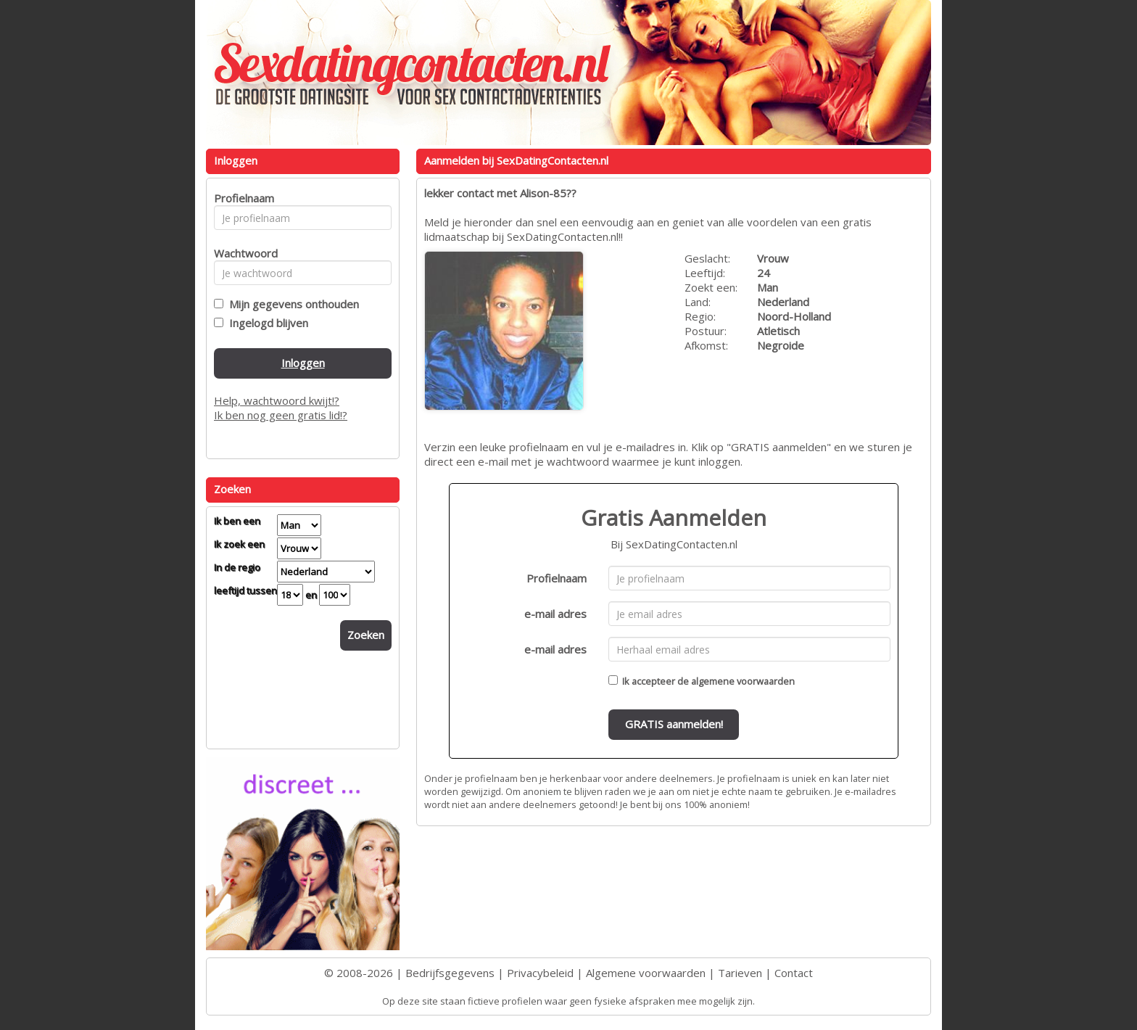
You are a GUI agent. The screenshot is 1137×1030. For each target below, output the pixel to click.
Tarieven (740, 972)
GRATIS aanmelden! (674, 724)
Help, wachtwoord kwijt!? (276, 400)
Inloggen (303, 362)
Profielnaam (556, 578)
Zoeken (365, 634)
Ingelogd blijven (265, 323)
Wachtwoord (242, 253)
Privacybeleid (540, 972)
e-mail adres (555, 613)
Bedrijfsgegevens (450, 972)
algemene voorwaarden (743, 681)
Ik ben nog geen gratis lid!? (280, 415)
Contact (793, 972)
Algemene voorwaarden (646, 972)
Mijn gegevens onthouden (291, 304)
